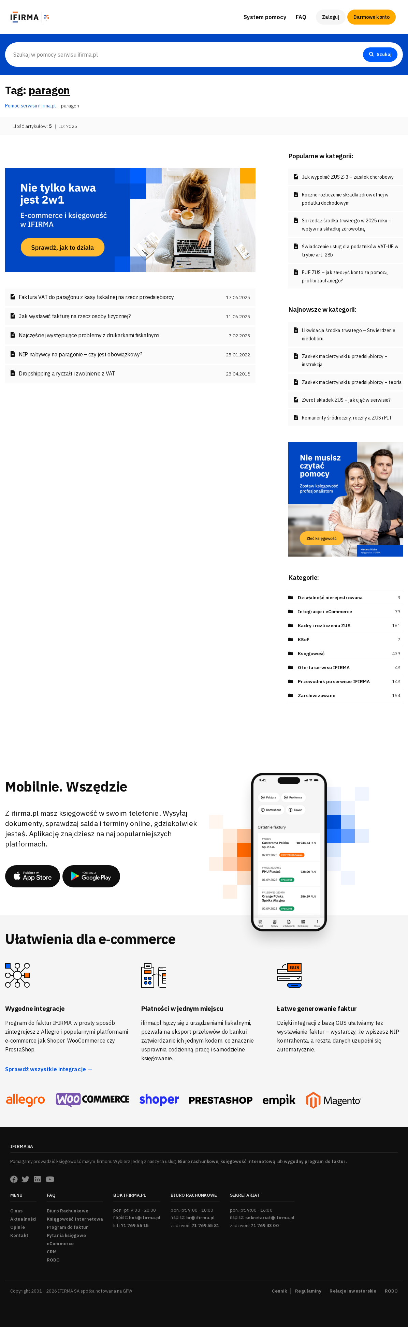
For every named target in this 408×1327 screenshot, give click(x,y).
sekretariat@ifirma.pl (269, 1218)
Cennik (279, 1291)
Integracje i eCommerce (325, 611)
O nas (16, 1211)
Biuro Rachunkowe (67, 1211)
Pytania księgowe (66, 1235)
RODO (53, 1260)
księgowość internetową (247, 1161)
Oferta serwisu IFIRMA (324, 667)
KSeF (303, 639)
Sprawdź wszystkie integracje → (49, 1069)
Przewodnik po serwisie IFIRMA (334, 681)
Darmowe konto (371, 17)
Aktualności (23, 1219)
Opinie (17, 1227)
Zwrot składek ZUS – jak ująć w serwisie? (346, 400)
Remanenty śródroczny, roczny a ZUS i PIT (347, 418)
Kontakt (19, 1235)
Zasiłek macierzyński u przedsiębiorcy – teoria (352, 382)
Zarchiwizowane (317, 695)
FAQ (301, 17)
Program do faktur (67, 1227)
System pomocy (265, 17)
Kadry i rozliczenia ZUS (325, 625)
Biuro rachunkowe (198, 1161)
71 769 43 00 (264, 1225)
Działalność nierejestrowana (331, 597)
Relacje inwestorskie (353, 1291)
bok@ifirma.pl (144, 1218)
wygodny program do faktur (315, 1161)
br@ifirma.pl (200, 1218)
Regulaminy (308, 1291)
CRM (52, 1252)
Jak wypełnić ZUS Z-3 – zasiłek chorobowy (348, 177)
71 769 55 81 (205, 1225)
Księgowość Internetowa (75, 1219)
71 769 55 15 (135, 1225)
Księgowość (311, 653)
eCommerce (60, 1244)
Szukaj (379, 54)
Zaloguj (330, 17)
